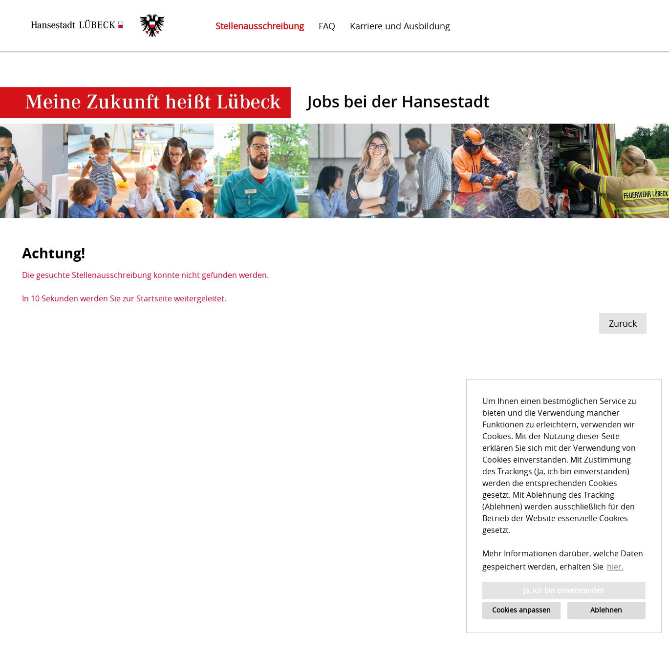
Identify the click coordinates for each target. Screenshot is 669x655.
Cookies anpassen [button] (521, 609)
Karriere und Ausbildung (400, 26)
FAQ (327, 26)
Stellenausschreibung (260, 26)
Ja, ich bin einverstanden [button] (563, 590)
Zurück (623, 323)
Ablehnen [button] (606, 609)
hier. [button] (615, 566)
